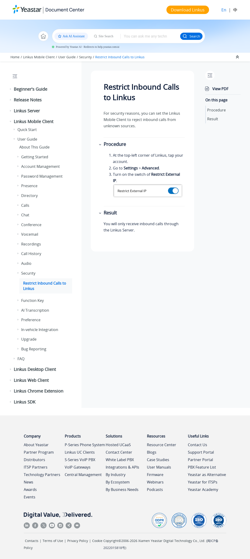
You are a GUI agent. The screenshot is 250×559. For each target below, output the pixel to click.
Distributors (34, 459)
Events (29, 497)
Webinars (155, 482)
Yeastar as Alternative (207, 474)
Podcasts (155, 489)
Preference (31, 319)
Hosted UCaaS (118, 444)
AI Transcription (35, 310)
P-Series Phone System (85, 444)
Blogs (151, 452)
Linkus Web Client (31, 380)
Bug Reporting (33, 349)
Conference (31, 224)
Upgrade (29, 339)
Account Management (40, 166)
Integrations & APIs (122, 467)
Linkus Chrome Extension (38, 391)
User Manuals (159, 467)
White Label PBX (120, 459)
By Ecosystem (118, 482)
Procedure (216, 110)
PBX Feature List (202, 467)
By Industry (115, 474)
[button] (11, 89)
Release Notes (28, 100)
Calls (25, 205)
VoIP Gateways (78, 467)
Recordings (31, 244)
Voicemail (29, 234)
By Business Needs (122, 489)
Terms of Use (53, 540)
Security (85, 57)
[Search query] (150, 36)
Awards (30, 489)
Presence (29, 185)
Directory (29, 195)
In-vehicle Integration (39, 329)
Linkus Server (27, 111)
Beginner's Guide (30, 89)
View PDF (220, 88)
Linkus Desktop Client (35, 369)
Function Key (32, 300)
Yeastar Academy (203, 489)
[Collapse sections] (238, 57)
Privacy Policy (77, 540)
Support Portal (201, 452)
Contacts (31, 540)
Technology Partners (42, 474)
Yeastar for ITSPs (202, 482)
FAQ (20, 358)
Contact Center (119, 452)
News (28, 482)
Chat (25, 214)
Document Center (64, 10)
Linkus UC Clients (80, 452)
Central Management (83, 474)
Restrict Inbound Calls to (120, 57)
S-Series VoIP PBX (80, 459)
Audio (26, 263)
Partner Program (39, 452)
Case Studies (158, 459)
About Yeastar (36, 444)
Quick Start (27, 129)
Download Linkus (188, 10)
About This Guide (34, 147)
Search (191, 36)
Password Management (42, 176)
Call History (31, 253)
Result (212, 118)
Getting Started (34, 156)
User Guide (67, 57)
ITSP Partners (35, 467)
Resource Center (161, 444)
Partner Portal (200, 459)
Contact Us (197, 444)
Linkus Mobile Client (39, 57)
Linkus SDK (24, 402)
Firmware (155, 474)
